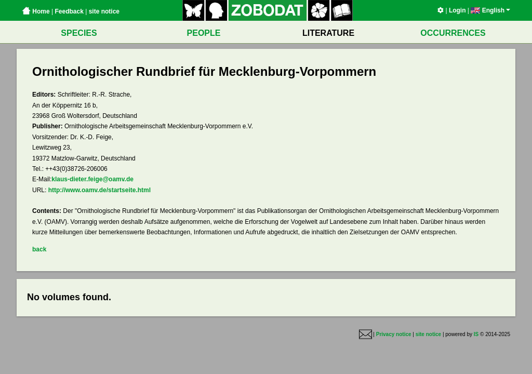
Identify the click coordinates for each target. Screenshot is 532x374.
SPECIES (79, 33)
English (490, 10)
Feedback (69, 11)
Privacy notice (393, 334)
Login (457, 10)
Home (36, 11)
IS (476, 334)
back (39, 249)
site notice (104, 11)
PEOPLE (204, 33)
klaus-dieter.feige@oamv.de (92, 179)
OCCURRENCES (452, 33)
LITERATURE (328, 33)
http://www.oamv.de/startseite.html (99, 190)
